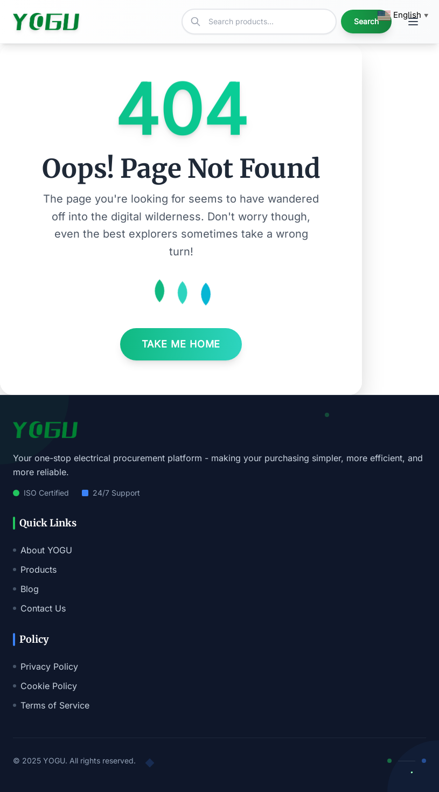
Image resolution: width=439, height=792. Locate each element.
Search (366, 21)
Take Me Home (181, 344)
